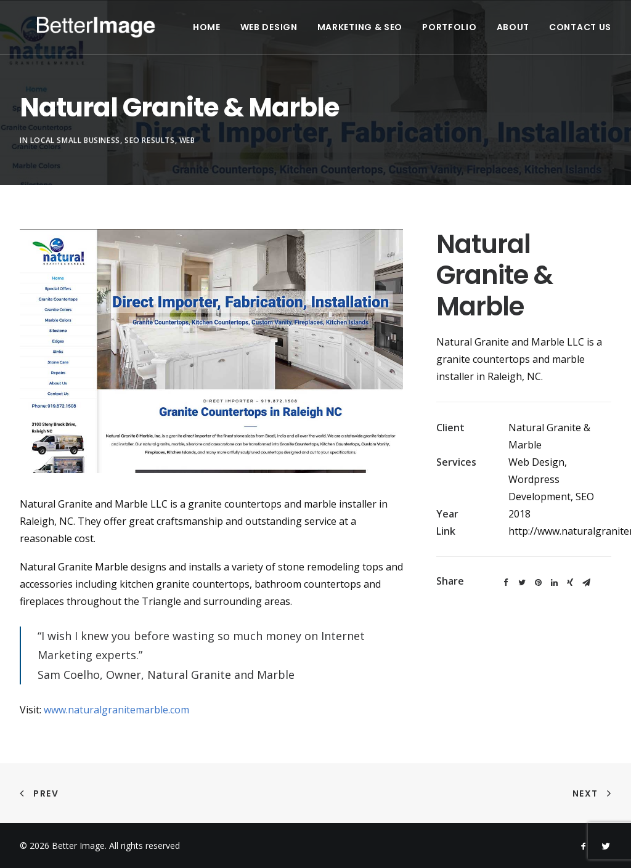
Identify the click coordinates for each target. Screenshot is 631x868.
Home (231, 32)
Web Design (293, 32)
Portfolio (474, 32)
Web (187, 156)
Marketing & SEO (385, 32)
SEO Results (149, 156)
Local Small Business (75, 156)
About (537, 32)
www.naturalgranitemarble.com (116, 709)
